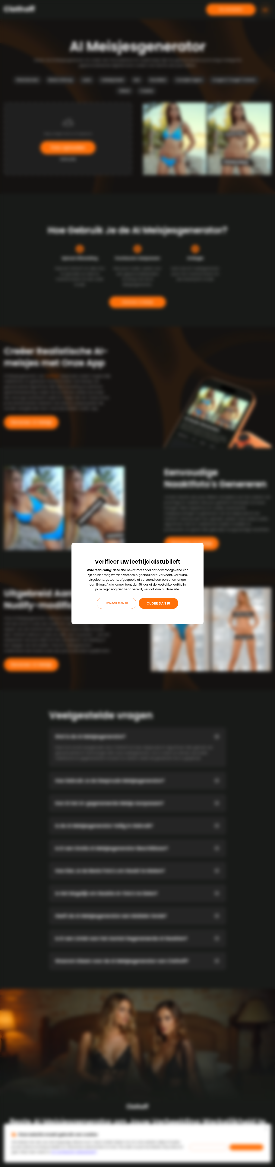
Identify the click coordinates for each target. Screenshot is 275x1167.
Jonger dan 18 (116, 603)
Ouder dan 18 (158, 603)
